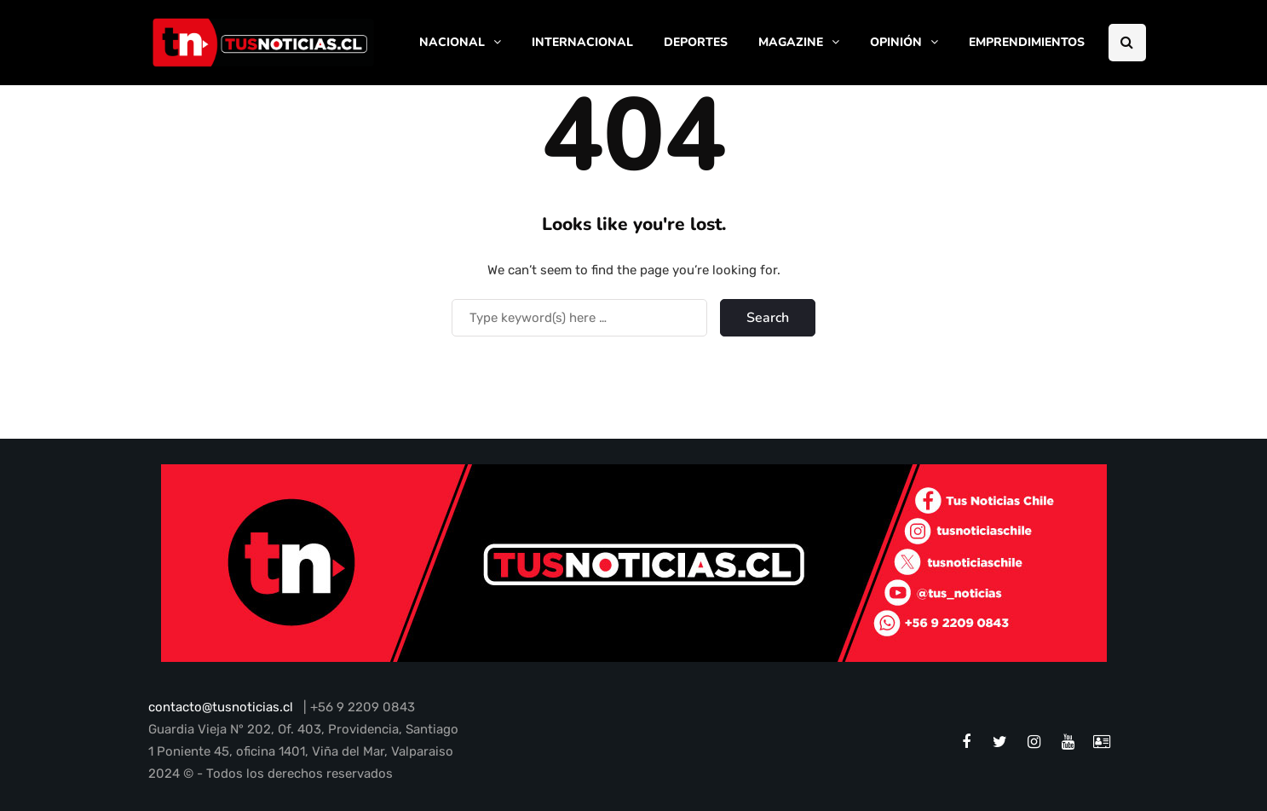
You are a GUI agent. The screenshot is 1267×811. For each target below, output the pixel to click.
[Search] (579, 317)
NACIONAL (452, 42)
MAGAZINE (790, 42)
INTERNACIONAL (582, 42)
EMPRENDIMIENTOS (1027, 42)
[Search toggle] (1127, 42)
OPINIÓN (896, 42)
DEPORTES (696, 42)
